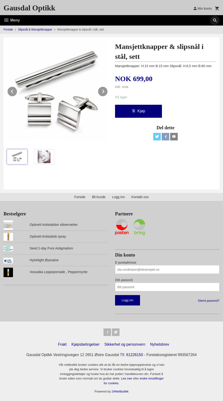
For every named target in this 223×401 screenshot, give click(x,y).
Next (107, 91)
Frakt (62, 344)
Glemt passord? (208, 300)
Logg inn (118, 197)
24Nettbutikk (120, 391)
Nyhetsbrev (159, 344)
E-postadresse (125, 262)
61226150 (134, 355)
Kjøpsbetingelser (85, 344)
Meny (12, 20)
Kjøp (138, 111)
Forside (8, 29)
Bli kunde (99, 197)
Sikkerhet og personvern (124, 344)
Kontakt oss (140, 197)
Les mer (127, 378)
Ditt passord (124, 280)
